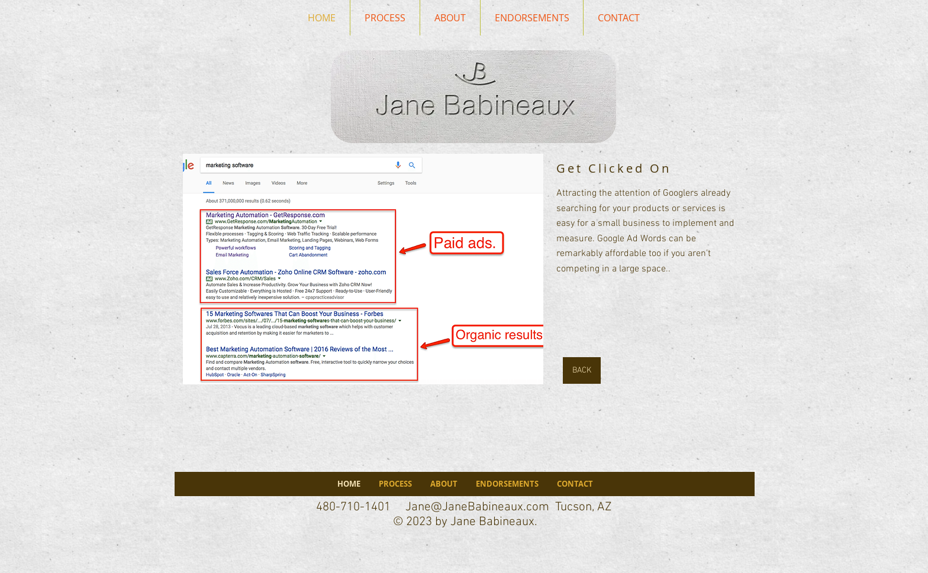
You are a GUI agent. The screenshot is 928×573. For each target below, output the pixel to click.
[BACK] (582, 370)
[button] (363, 269)
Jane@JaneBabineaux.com (477, 507)
